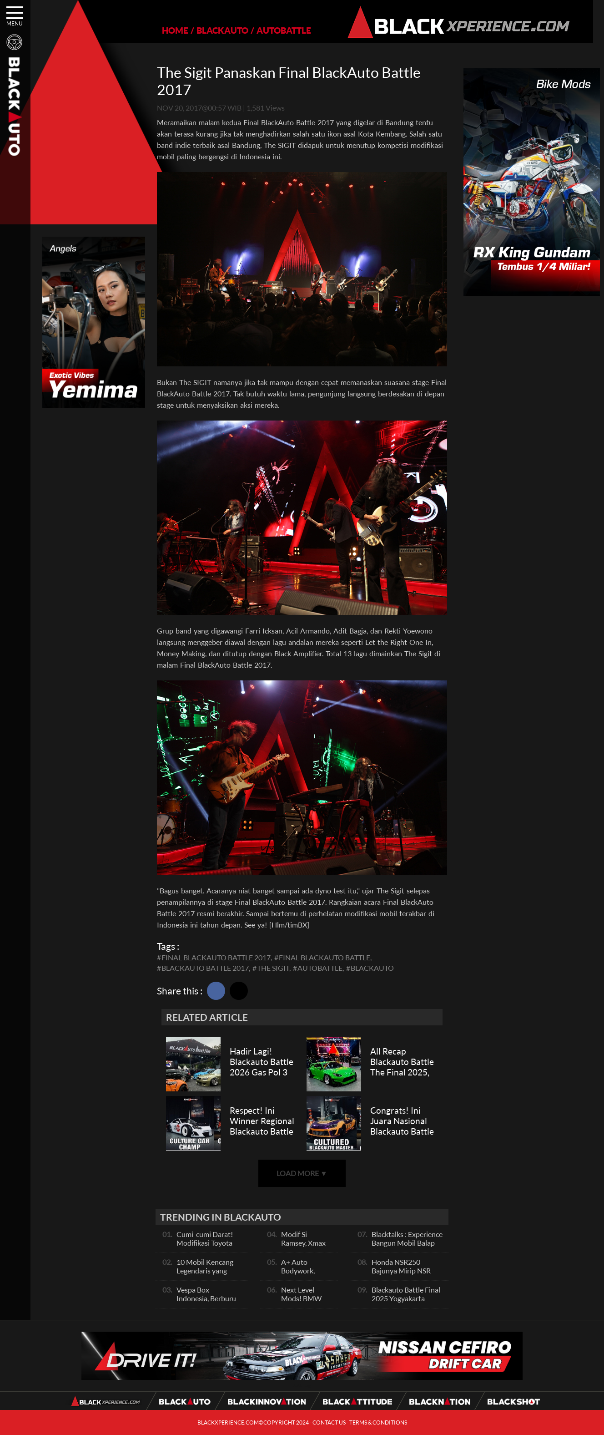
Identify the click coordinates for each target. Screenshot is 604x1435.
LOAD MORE (302, 1173)
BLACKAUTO (217, 30)
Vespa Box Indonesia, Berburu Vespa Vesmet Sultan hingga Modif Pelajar (209, 1302)
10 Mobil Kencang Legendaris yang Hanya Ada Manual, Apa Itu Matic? (207, 1275)
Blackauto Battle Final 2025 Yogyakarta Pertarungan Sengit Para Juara (406, 1302)
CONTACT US (329, 1422)
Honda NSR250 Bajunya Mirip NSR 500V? (401, 1270)
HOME (170, 30)
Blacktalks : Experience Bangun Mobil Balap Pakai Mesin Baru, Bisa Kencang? (407, 1247)
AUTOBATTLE (279, 30)
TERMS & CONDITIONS (378, 1422)
